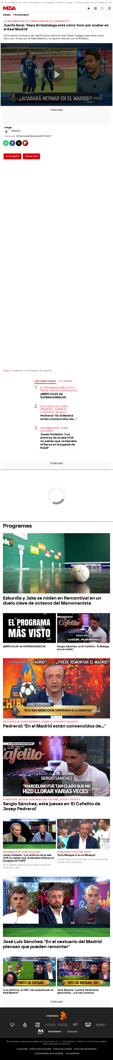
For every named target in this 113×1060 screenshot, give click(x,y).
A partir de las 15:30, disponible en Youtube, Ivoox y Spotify (41, 799)
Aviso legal (22, 1048)
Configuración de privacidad (49, 1053)
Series (7, 15)
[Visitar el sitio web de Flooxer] (72, 1031)
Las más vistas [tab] (45, 381)
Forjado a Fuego (64, 2)
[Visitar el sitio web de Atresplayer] (56, 1031)
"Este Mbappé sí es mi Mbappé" (76, 855)
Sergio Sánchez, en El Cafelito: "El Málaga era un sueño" (83, 648)
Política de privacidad (40, 1048)
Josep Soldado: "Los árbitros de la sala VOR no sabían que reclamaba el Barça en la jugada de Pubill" (58, 441)
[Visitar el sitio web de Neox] (37, 1025)
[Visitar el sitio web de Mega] (63, 1025)
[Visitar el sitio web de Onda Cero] (88, 1025)
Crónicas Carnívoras (84, 2)
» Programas (16, 370)
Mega (6, 370)
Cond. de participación (85, 1048)
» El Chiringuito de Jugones (38, 370)
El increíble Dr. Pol (13, 2)
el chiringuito (12, 156)
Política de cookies (62, 1048)
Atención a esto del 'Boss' (74, 852)
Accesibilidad (72, 1053)
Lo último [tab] (65, 381)
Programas (21, 15)
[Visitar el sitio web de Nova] (50, 1025)
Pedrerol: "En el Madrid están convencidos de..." (58, 417)
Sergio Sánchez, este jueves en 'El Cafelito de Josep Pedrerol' (51, 806)
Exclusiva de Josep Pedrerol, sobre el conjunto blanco (54, 409)
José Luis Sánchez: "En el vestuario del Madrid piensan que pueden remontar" (52, 944)
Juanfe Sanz (31, 156)
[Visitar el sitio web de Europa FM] (101, 1025)
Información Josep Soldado (54, 429)
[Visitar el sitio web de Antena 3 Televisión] (12, 1025)
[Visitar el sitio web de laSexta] (25, 1025)
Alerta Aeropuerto (32, 2)
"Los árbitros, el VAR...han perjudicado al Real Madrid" (28, 991)
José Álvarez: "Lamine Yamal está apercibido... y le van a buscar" (77, 991)
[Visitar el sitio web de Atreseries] (75, 1025)
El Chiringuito (48, 2)
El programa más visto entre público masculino (58, 389)
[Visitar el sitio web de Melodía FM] (40, 1031)
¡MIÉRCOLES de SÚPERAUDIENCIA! (53, 395)
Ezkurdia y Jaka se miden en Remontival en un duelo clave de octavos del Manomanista (52, 601)
